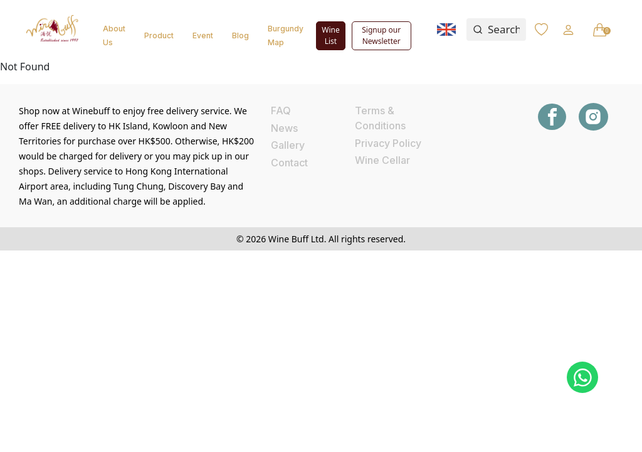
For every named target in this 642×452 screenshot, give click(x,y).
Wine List (330, 35)
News (284, 128)
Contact (289, 162)
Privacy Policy (388, 143)
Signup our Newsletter (381, 35)
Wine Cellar (382, 160)
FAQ (281, 110)
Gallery (288, 145)
